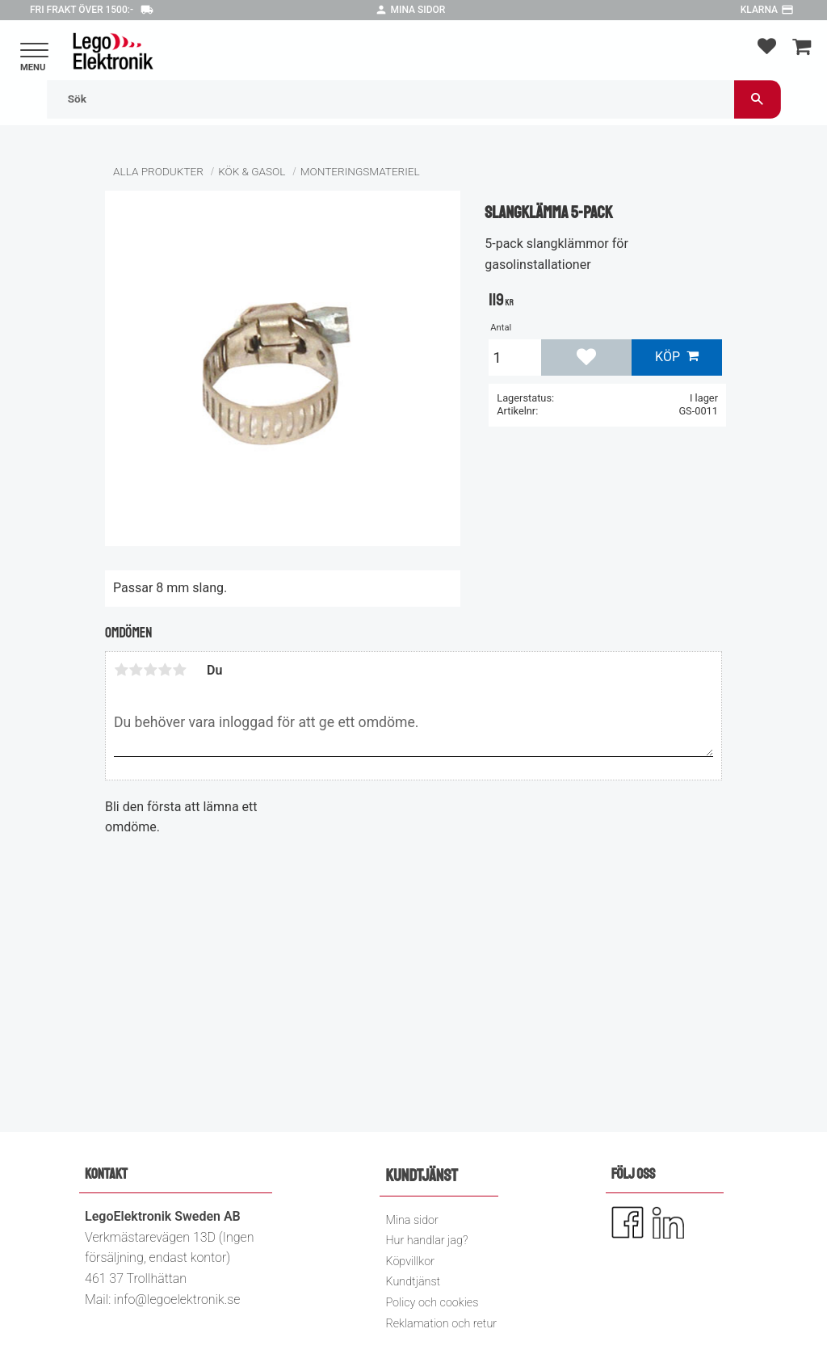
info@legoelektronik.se (177, 1299)
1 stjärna (121, 669)
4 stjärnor (164, 669)
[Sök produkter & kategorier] (390, 99)
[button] (34, 51)
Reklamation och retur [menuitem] (441, 1324)
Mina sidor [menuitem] (411, 1220)
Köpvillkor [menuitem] (409, 1261)
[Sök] (757, 99)
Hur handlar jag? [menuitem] (426, 1240)
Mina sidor (418, 9)
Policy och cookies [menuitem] (431, 1303)
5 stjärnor (179, 669)
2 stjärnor (135, 669)
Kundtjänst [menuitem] (412, 1282)
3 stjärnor (150, 669)
